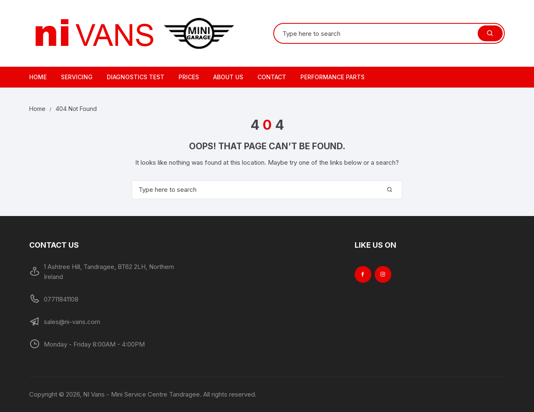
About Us (228, 76)
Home (38, 76)
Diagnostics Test (135, 76)
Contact (271, 76)
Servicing (77, 76)
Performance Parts (332, 76)
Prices (189, 76)
